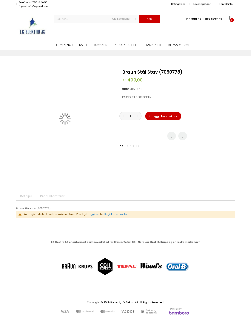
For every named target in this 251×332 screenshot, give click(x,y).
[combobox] (81, 19)
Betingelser (178, 4)
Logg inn (93, 214)
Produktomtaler (52, 196)
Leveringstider (202, 4)
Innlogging (193, 18)
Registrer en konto (115, 214)
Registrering (213, 18)
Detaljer (26, 196)
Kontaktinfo (226, 4)
